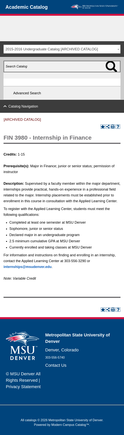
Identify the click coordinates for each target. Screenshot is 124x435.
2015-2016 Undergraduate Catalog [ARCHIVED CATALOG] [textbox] (51, 49)
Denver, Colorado (62, 349)
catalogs (31, 420)
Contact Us (55, 365)
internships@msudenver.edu (28, 267)
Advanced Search (27, 93)
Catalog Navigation (23, 106)
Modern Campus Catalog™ (70, 424)
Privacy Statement (23, 386)
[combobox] (62, 49)
